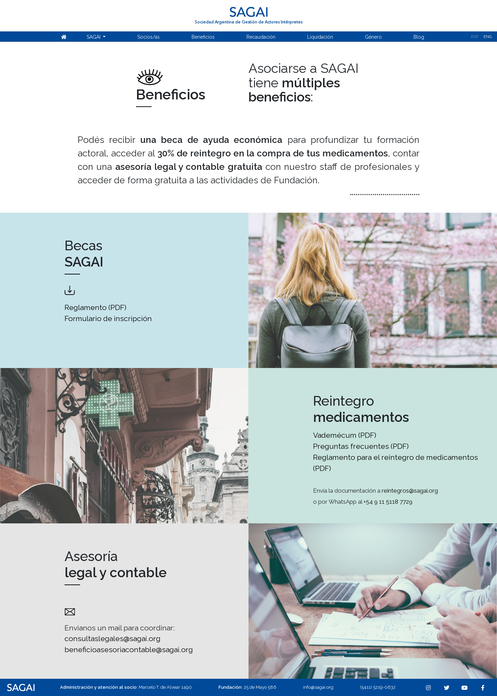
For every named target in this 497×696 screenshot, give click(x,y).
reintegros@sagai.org (409, 490)
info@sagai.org (318, 687)
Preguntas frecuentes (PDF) (361, 446)
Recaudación (260, 37)
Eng (487, 37)
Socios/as (148, 37)
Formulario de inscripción (109, 318)
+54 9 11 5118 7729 (387, 501)
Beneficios (203, 37)
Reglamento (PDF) (95, 307)
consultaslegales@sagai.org (112, 638)
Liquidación (320, 37)
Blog (418, 37)
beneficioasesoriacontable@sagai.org (129, 649)
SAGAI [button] (94, 37)
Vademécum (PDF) (344, 435)
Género (373, 37)
